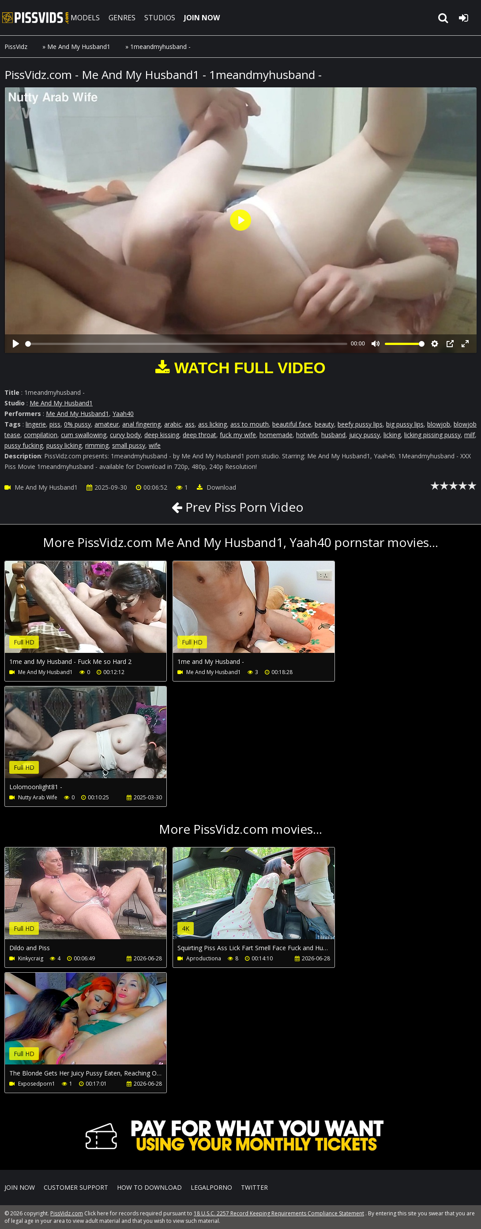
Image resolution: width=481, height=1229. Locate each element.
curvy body (125, 435)
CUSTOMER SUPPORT (76, 1187)
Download (216, 487)
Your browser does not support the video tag (97, 613)
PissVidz (15, 46)
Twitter (254, 1187)
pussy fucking (23, 445)
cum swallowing (83, 435)
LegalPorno (211, 1187)
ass (190, 424)
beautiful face (291, 424)
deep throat (199, 435)
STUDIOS (159, 17)
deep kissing (161, 435)
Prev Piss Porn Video (243, 506)
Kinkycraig (30, 958)
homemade (276, 435)
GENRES (122, 17)
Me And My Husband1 (78, 46)
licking (392, 435)
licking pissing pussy (432, 435)
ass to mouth (249, 424)
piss (54, 424)
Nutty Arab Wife (37, 797)
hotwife (307, 435)
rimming (97, 445)
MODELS (85, 17)
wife (155, 445)
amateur (106, 424)
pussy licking (64, 445)
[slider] (186, 344)
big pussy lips (405, 424)
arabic (172, 424)
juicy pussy (364, 435)
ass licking (212, 424)
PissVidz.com (35, 17)
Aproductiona (203, 958)
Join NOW (19, 1187)
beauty (324, 424)
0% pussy (77, 424)
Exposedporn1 (36, 1083)
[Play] (16, 344)
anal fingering (141, 424)
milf (469, 435)
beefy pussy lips (360, 424)
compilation (40, 435)
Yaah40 (123, 413)
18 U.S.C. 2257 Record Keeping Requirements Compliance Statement (279, 1213)
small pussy (128, 445)
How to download (149, 1187)
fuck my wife (238, 435)
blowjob (438, 424)
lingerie (36, 424)
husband (333, 435)
